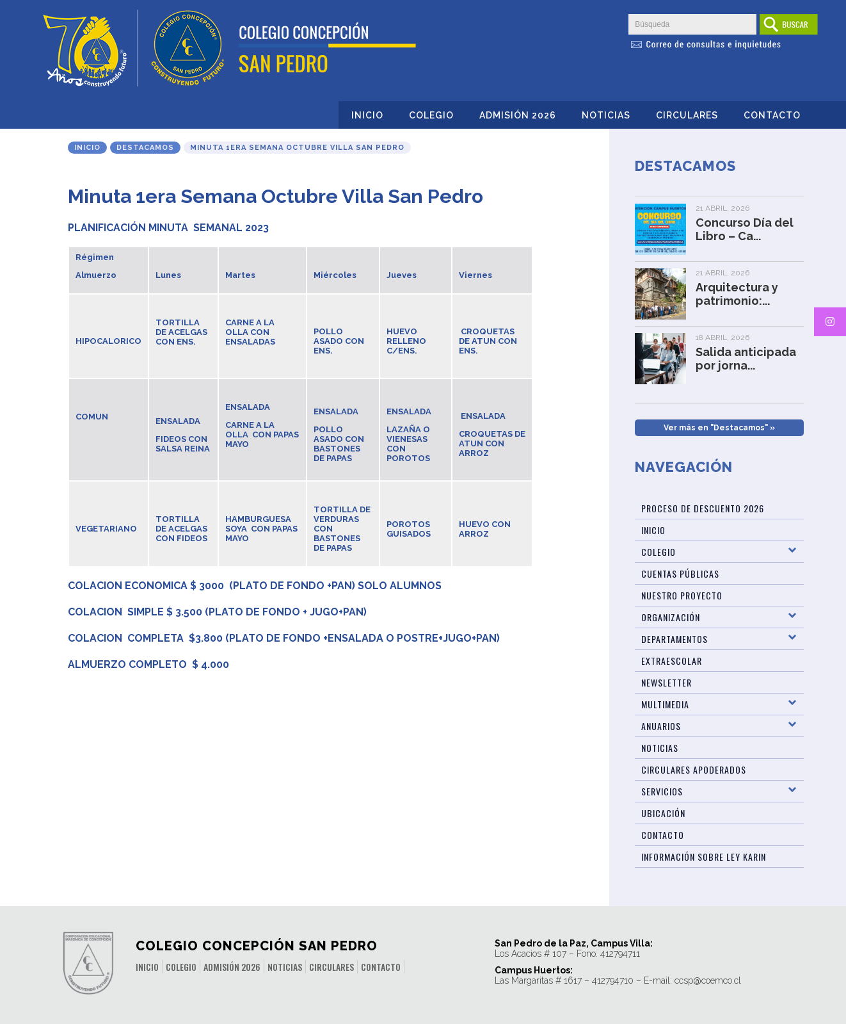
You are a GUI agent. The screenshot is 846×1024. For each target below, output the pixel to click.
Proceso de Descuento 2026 (702, 508)
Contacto (772, 115)
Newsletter (666, 682)
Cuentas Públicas (680, 573)
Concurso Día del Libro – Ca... (745, 229)
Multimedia (665, 704)
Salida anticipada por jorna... (746, 358)
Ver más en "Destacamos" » (719, 427)
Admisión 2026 (517, 115)
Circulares (687, 115)
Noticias (606, 115)
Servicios (662, 791)
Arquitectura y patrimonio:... (737, 293)
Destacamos (145, 147)
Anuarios (661, 726)
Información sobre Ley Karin (703, 856)
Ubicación (663, 813)
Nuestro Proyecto (681, 595)
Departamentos (674, 639)
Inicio (367, 115)
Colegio (431, 115)
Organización (670, 617)
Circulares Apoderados (693, 769)
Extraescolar (671, 660)
